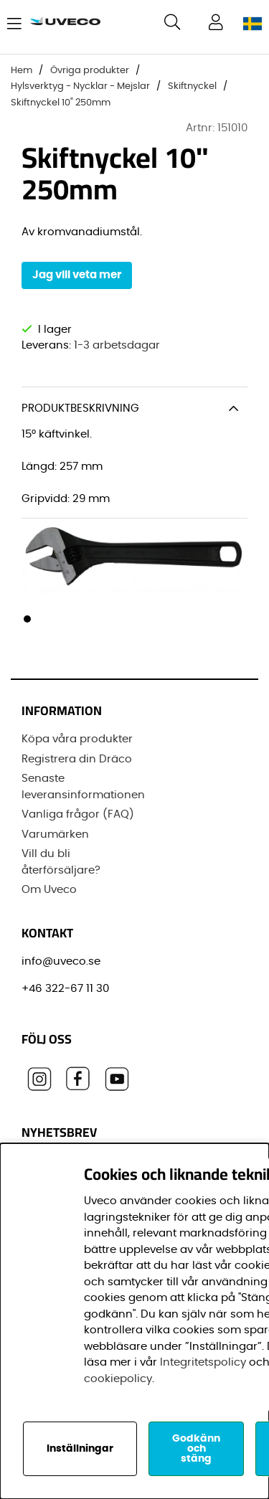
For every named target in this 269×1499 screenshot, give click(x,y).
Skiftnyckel (192, 86)
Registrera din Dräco (77, 759)
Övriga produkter (89, 70)
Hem (21, 70)
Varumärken (55, 834)
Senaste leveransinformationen (83, 786)
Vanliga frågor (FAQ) (78, 814)
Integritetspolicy (203, 1362)
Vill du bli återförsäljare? (61, 862)
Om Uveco (49, 889)
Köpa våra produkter (77, 739)
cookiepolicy (118, 1378)
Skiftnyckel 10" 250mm (60, 103)
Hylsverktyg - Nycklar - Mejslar (80, 86)
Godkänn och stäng (196, 1449)
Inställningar (80, 1449)
